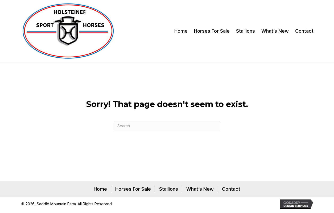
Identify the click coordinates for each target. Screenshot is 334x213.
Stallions (168, 189)
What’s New (200, 189)
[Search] (167, 125)
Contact (231, 189)
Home (100, 189)
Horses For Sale (133, 189)
